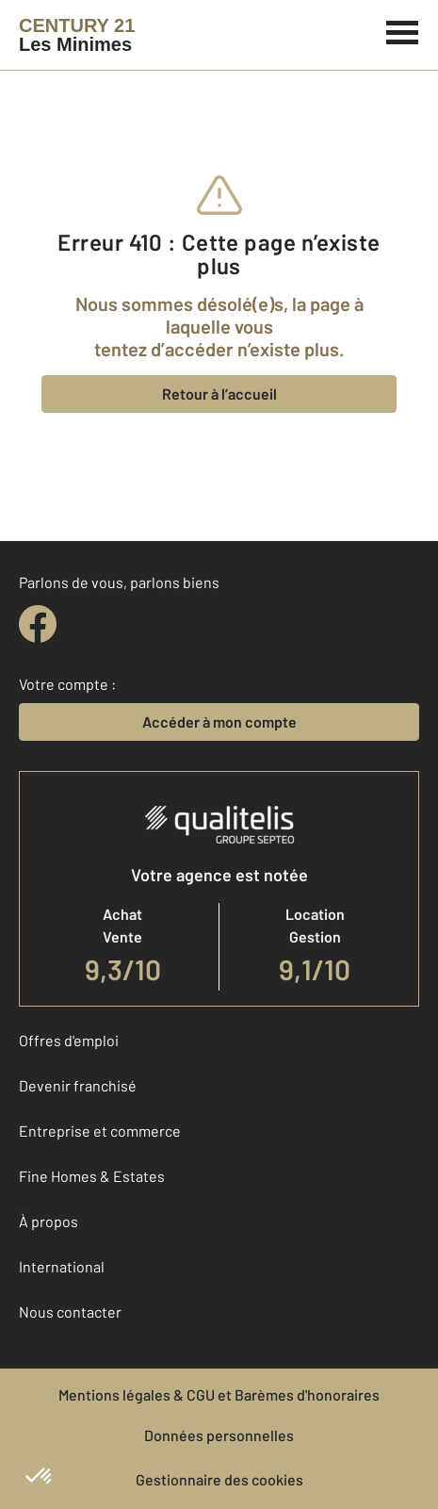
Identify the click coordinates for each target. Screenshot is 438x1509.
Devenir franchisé (78, 1085)
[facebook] (38, 624)
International (62, 1266)
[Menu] (402, 30)
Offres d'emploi (69, 1040)
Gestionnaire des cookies (219, 1479)
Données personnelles (219, 1435)
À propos (48, 1221)
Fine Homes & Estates (92, 1176)
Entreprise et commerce (100, 1131)
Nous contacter (70, 1311)
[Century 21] (77, 35)
